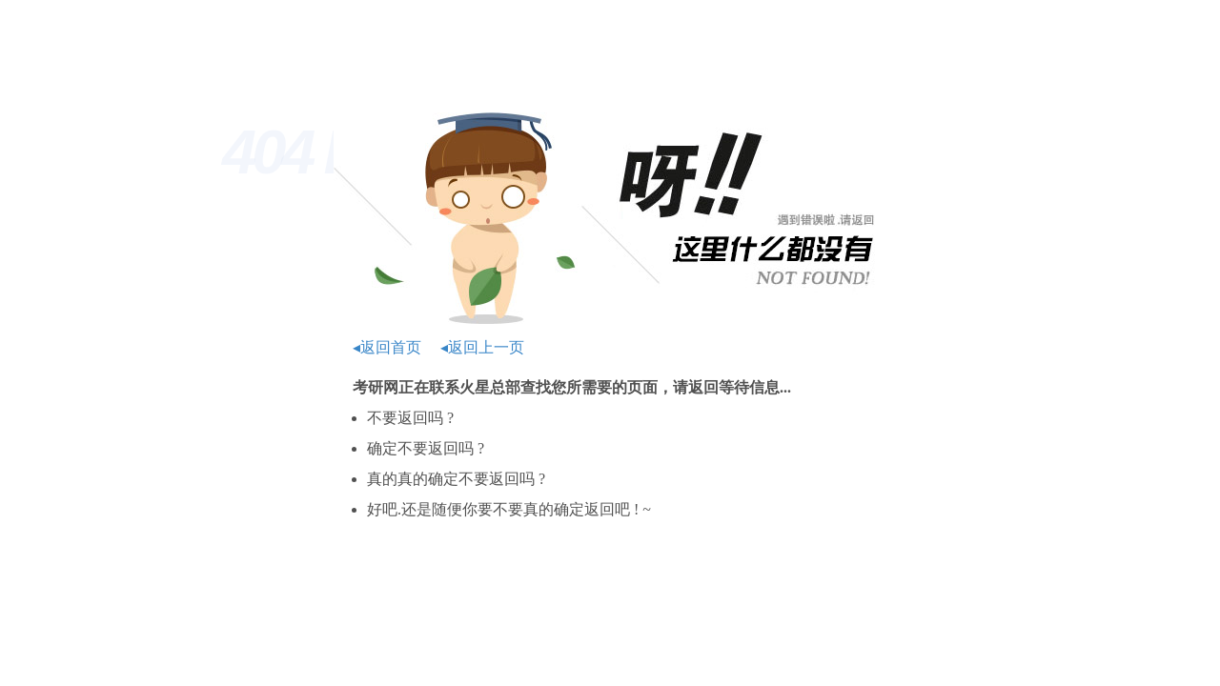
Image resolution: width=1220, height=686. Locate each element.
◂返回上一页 (482, 347)
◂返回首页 (387, 347)
